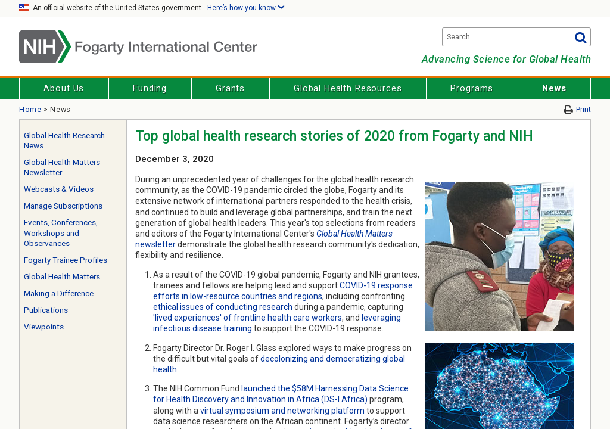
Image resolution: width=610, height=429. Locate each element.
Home (30, 109)
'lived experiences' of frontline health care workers (247, 317)
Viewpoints (44, 326)
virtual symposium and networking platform (282, 410)
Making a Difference (59, 293)
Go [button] (580, 37)
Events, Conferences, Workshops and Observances (61, 233)
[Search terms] (516, 37)
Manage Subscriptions (63, 205)
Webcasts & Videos (59, 189)
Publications (46, 310)
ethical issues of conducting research (222, 307)
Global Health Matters (62, 276)
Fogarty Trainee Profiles (65, 260)
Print (583, 109)
